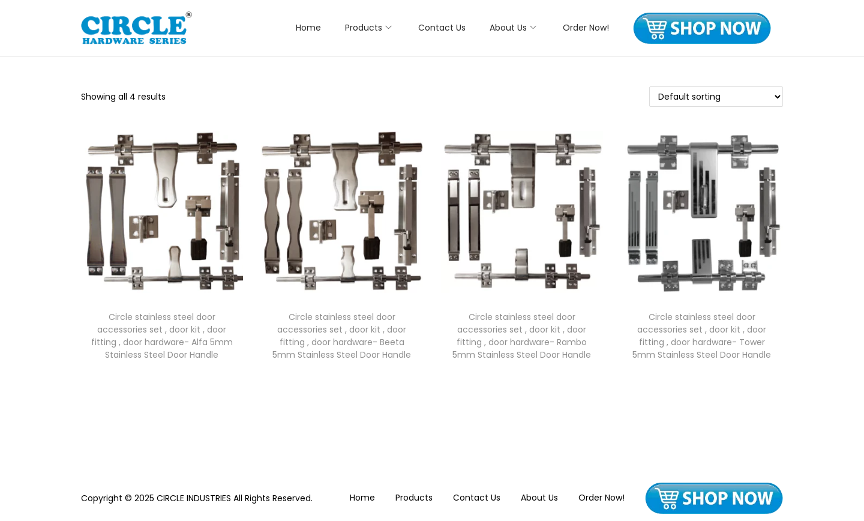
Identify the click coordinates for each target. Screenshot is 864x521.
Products (414, 498)
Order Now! (601, 498)
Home (362, 498)
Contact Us (476, 498)
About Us (539, 498)
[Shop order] (716, 96)
